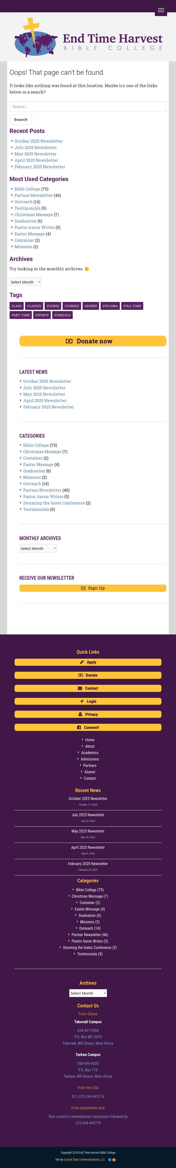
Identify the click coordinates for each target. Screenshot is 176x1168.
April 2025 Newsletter (36, 160)
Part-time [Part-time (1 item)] (21, 315)
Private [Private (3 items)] (42, 315)
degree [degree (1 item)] (91, 306)
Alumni (89, 772)
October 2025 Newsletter (39, 141)
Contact (90, 778)
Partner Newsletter (34, 195)
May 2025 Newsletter (35, 153)
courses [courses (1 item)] (72, 306)
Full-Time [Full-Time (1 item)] (132, 306)
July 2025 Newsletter (36, 147)
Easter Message (30, 233)
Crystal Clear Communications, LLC (84, 1159)
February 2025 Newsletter (40, 166)
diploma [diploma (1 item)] (110, 306)
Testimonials (27, 208)
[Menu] (161, 10)
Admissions (90, 759)
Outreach (24, 201)
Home (90, 740)
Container (24, 240)
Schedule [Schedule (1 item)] (62, 315)
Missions (23, 246)
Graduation (25, 220)
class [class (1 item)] (17, 306)
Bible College (27, 188)
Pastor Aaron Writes (35, 227)
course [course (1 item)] (53, 306)
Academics (89, 752)
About (90, 746)
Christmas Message (34, 214)
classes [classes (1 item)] (34, 306)
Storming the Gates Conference (54, 502)
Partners (90, 765)
